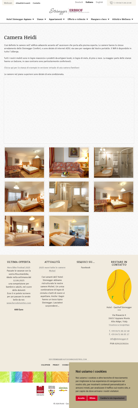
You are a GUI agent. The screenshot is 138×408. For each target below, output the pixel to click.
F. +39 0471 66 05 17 (119, 334)
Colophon (45, 365)
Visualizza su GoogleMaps (119, 325)
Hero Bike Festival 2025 (18, 267)
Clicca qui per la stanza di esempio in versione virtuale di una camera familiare (41, 67)
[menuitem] (19, 19)
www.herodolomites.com (19, 303)
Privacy (56, 365)
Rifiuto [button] (92, 398)
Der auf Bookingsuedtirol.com (68, 359)
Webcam (8, 3)
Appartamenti (55, 19)
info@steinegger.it (119, 339)
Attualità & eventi (23, 3)
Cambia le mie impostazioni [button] (112, 398)
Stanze (40, 19)
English (99, 2)
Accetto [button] (81, 398)
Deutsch (79, 2)
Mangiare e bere (99, 19)
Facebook (85, 267)
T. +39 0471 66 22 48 (122, 3)
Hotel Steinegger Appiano (19, 19)
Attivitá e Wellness (121, 19)
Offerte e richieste (76, 19)
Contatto (36, 3)
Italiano (90, 2)
